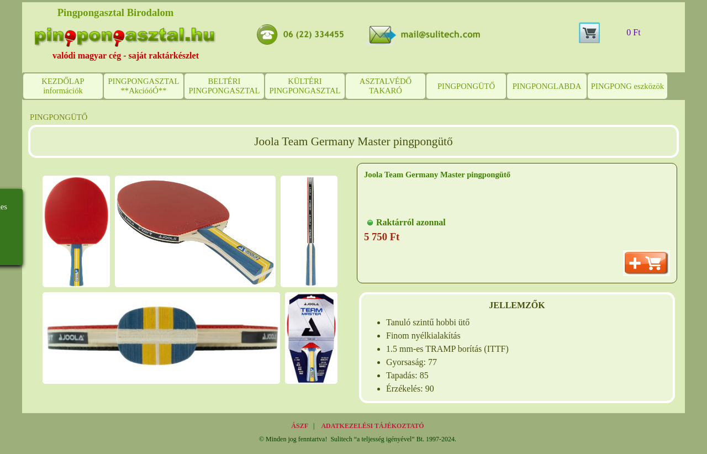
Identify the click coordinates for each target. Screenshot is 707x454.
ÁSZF (299, 426)
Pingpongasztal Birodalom (115, 12)
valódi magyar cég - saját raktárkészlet (125, 55)
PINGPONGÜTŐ (466, 86)
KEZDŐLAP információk (62, 86)
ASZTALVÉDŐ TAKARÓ (385, 86)
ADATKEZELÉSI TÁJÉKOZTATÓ (372, 426)
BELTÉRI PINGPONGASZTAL (224, 86)
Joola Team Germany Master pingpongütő (437, 174)
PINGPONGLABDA (547, 86)
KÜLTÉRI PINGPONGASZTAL (304, 86)
